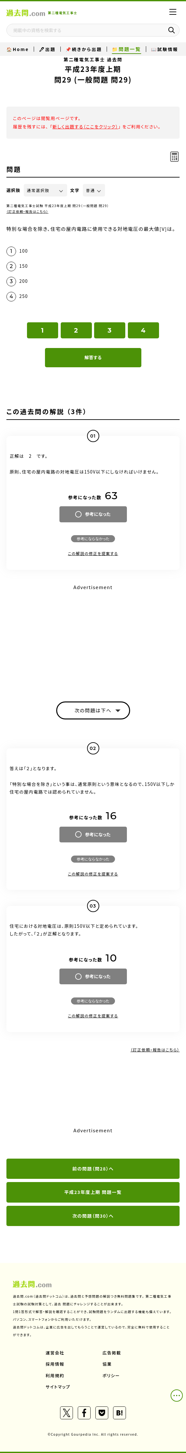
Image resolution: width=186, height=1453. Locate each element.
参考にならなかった (92, 538)
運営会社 (55, 1353)
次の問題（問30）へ (93, 1216)
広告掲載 (111, 1353)
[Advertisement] (93, 637)
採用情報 (55, 1364)
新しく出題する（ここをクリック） (85, 126)
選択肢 (13, 190)
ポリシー (111, 1375)
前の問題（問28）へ (93, 1168)
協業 (107, 1364)
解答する (93, 357)
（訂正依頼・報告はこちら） (27, 211)
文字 (75, 190)
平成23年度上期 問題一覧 (93, 1192)
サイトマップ (58, 1387)
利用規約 (55, 1375)
